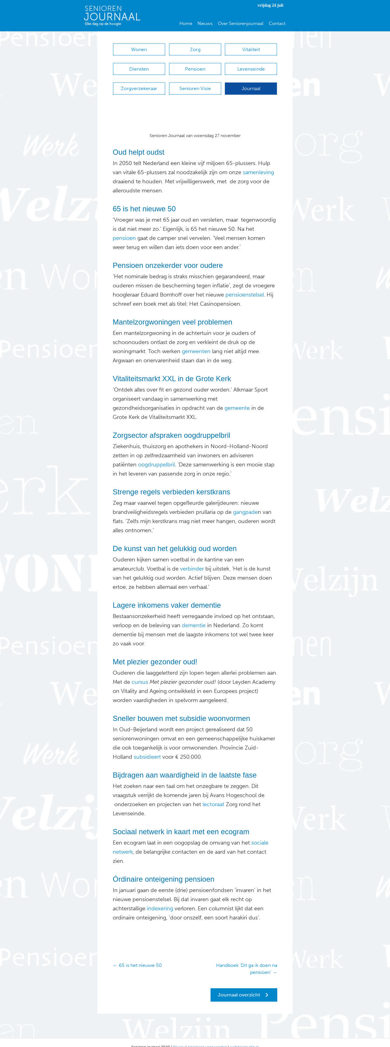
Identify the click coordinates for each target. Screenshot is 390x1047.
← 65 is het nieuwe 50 (137, 956)
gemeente (236, 398)
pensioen (124, 229)
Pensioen (195, 66)
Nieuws (205, 23)
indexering (159, 899)
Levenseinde (251, 66)
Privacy (179, 1038)
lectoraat (213, 795)
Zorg (195, 49)
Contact (277, 23)
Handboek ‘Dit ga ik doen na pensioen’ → (246, 959)
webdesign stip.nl (244, 1038)
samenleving (258, 163)
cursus (139, 672)
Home (185, 23)
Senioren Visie (195, 82)
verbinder (192, 559)
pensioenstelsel (244, 285)
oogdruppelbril (155, 455)
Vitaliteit (251, 49)
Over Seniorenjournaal (241, 23)
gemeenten (195, 342)
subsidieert (147, 747)
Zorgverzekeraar (139, 82)
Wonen (139, 49)
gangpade (245, 503)
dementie (193, 616)
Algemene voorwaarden (207, 1038)
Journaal (251, 82)
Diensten (139, 66)
